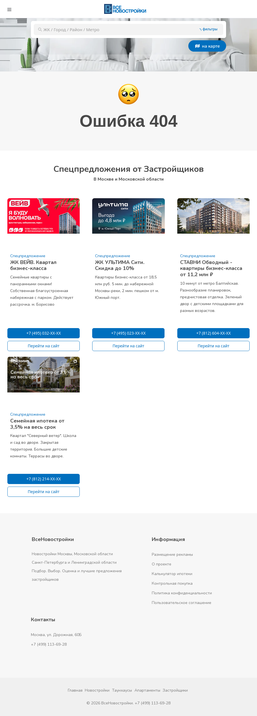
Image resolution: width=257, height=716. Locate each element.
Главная (75, 690)
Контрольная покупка (172, 583)
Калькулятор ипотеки (172, 573)
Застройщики (175, 690)
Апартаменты (147, 690)
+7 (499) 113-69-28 (49, 644)
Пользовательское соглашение (181, 602)
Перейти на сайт (44, 346)
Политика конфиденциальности (182, 593)
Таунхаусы (122, 690)
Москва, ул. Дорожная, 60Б (56, 634)
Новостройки (97, 690)
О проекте (161, 564)
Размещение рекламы (172, 554)
